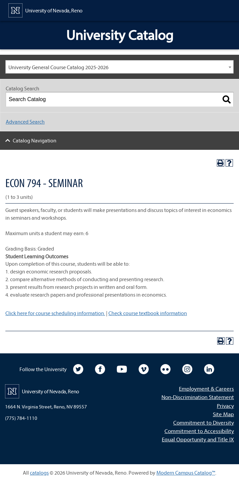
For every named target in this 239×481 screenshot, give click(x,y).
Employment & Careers (206, 388)
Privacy (225, 405)
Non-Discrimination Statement (197, 396)
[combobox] (119, 67)
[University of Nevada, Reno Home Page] (45, 9)
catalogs (39, 472)
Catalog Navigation (34, 140)
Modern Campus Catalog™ (185, 472)
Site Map (223, 414)
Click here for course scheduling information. (55, 313)
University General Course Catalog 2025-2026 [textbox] (58, 67)
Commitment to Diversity (203, 422)
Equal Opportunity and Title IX (198, 439)
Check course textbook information (147, 313)
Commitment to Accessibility (199, 430)
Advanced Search (25, 121)
